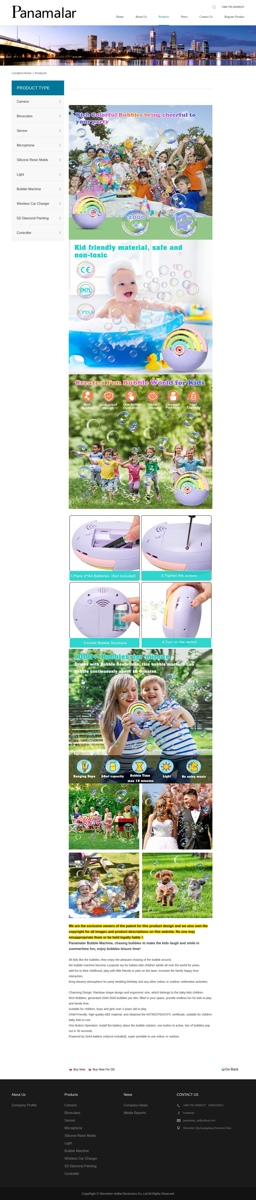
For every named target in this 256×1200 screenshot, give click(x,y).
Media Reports (135, 1113)
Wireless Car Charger (33, 203)
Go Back (231, 1069)
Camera (23, 101)
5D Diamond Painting (33, 218)
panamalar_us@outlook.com (199, 1120)
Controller (24, 233)
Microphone (25, 145)
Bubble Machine (29, 189)
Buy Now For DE (104, 1069)
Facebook (188, 1112)
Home (28, 73)
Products (41, 73)
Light (20, 174)
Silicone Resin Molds (32, 160)
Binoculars (25, 116)
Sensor (22, 131)
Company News (136, 1105)
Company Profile (24, 1105)
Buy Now (79, 1069)
